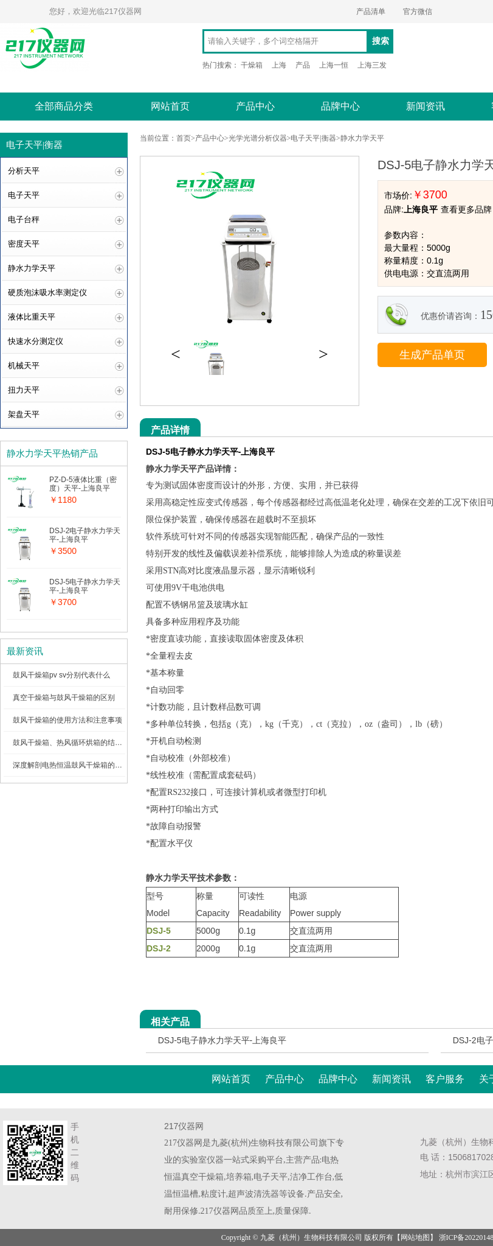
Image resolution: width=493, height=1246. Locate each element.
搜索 (380, 41)
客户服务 (445, 1079)
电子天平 (24, 195)
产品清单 (370, 11)
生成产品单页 (432, 355)
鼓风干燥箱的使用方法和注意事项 (67, 720)
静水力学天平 (31, 268)
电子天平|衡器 (313, 138)
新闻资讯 (425, 106)
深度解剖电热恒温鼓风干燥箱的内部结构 (78, 765)
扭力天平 (24, 389)
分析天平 (24, 170)
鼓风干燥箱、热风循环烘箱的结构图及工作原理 (89, 742)
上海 (279, 65)
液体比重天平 (31, 316)
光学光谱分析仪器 (258, 138)
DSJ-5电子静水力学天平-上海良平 (222, 1040)
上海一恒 (333, 65)
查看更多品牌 (466, 209)
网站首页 (170, 106)
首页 (183, 138)
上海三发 (372, 65)
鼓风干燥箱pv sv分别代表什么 (61, 675)
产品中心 (255, 106)
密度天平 (24, 243)
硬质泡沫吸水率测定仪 (47, 292)
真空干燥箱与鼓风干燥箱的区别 (64, 697)
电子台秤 (24, 219)
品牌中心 (340, 106)
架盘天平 (24, 414)
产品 (302, 65)
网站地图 (415, 1237)
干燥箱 (252, 65)
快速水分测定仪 (35, 341)
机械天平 (24, 365)
